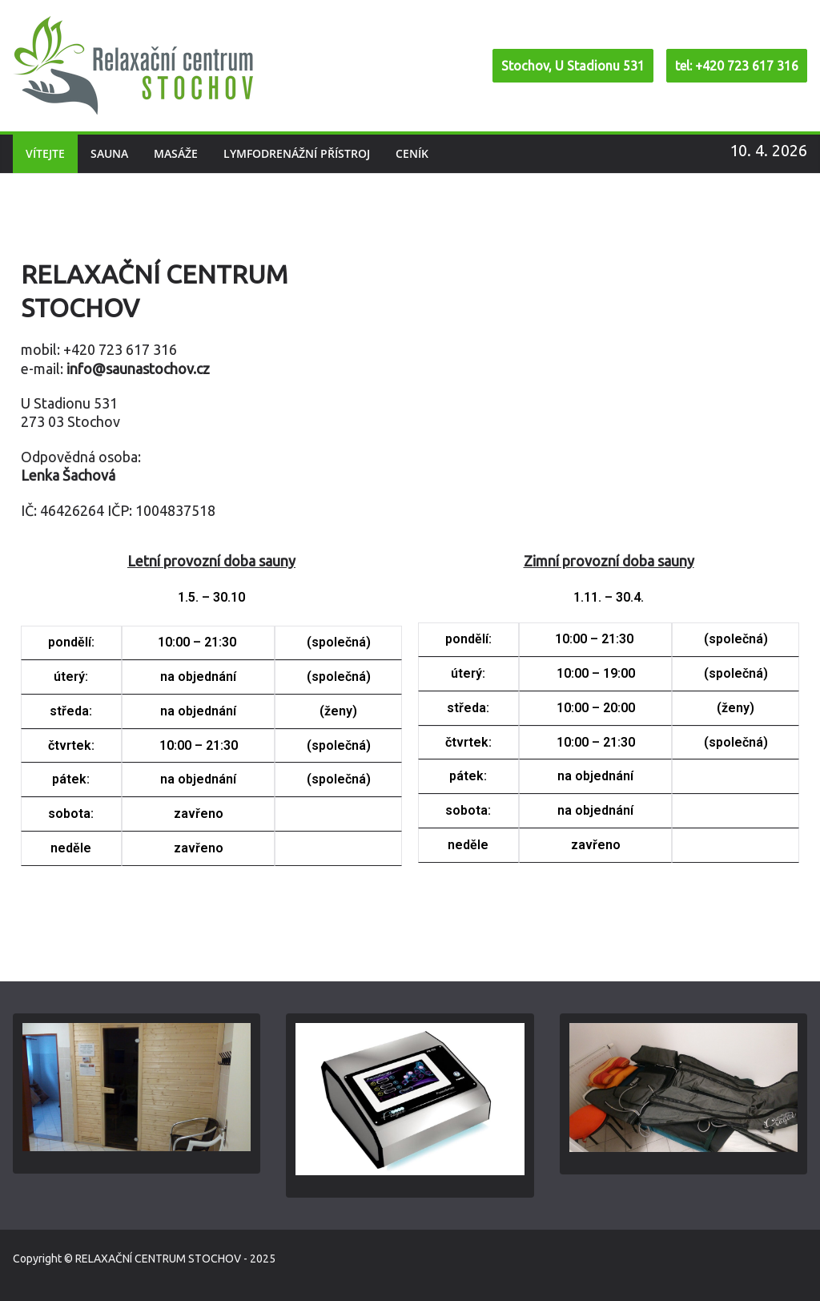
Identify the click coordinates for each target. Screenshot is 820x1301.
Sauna (109, 153)
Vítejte (45, 153)
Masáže (176, 153)
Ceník (412, 153)
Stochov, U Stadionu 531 (573, 65)
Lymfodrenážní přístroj (296, 153)
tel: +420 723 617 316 (736, 65)
